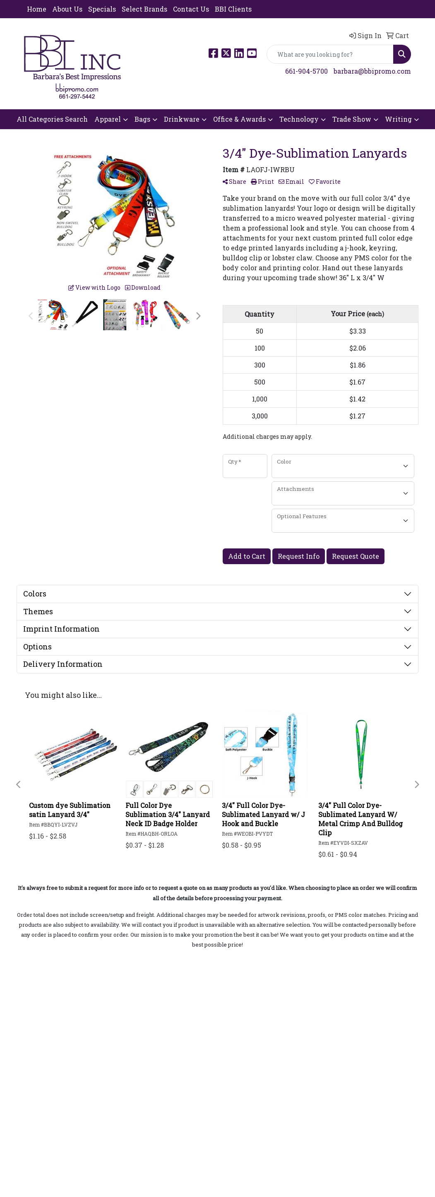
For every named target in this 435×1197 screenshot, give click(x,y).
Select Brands (144, 9)
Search (35, 1053)
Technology (299, 119)
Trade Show (351, 119)
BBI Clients (233, 9)
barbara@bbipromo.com (372, 71)
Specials (102, 9)
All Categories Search (52, 119)
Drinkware (181, 119)
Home (36, 9)
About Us (67, 9)
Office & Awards (239, 119)
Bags (142, 119)
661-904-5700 (306, 71)
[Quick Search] (330, 54)
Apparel (107, 119)
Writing (398, 119)
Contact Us (191, 9)
